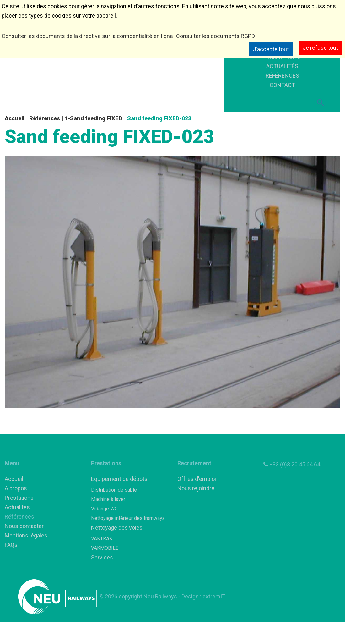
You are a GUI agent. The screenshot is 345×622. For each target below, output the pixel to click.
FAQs (11, 545)
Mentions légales (26, 535)
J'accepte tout (271, 49)
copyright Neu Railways (148, 596)
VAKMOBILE (104, 548)
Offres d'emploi (196, 479)
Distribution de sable (114, 490)
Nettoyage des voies (117, 527)
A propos (16, 488)
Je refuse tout (320, 47)
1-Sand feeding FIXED (93, 118)
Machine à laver (108, 499)
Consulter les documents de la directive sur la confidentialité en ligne (87, 36)
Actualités (17, 507)
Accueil (14, 118)
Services (102, 557)
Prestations (19, 497)
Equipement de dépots (119, 479)
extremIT (213, 596)
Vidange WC (104, 509)
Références (44, 118)
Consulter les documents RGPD (215, 36)
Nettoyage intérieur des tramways (128, 518)
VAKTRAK (101, 539)
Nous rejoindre (195, 488)
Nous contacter (24, 526)
